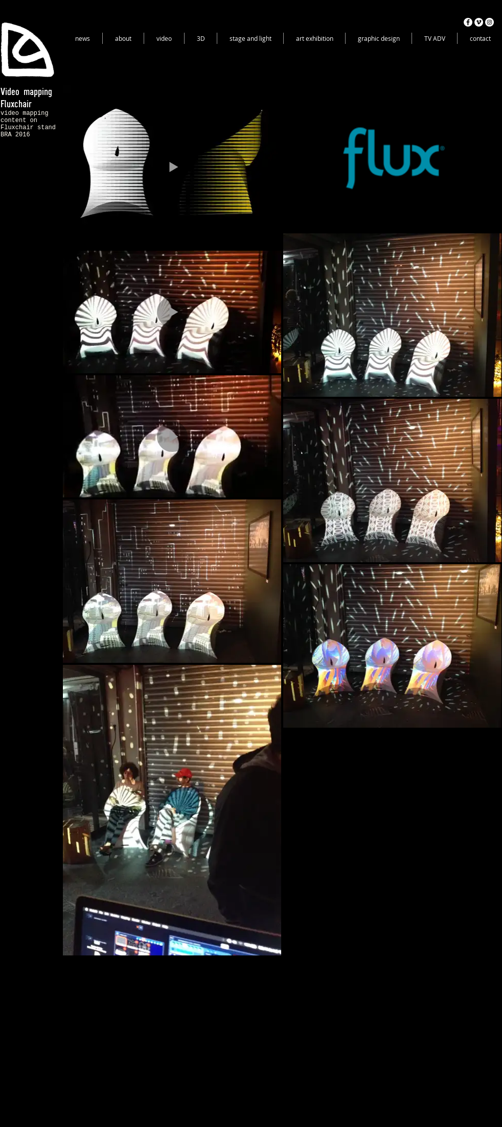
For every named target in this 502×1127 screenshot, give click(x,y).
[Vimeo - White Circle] (478, 22)
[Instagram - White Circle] (489, 22)
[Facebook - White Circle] (468, 22)
